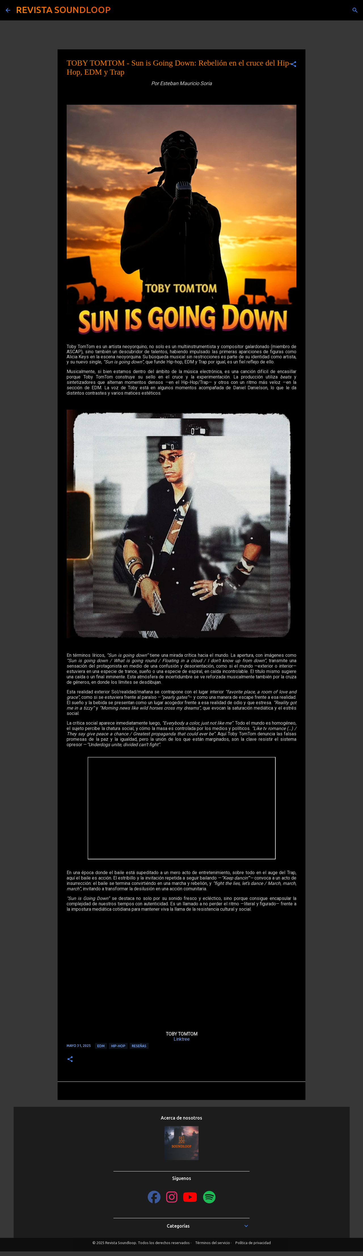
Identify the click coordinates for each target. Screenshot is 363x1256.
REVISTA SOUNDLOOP (63, 10)
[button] (293, 64)
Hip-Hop (118, 1046)
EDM (101, 1046)
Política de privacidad (253, 1243)
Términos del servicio (212, 1243)
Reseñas (139, 1046)
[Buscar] (118, 10)
